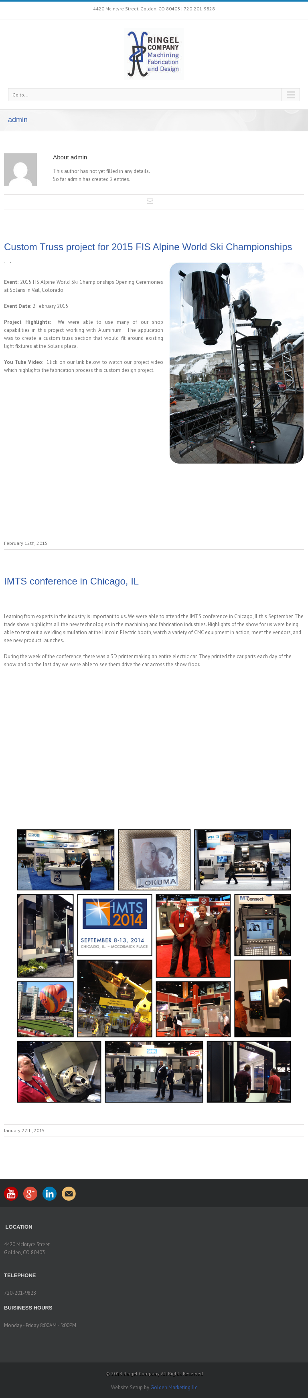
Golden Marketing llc (173, 1387)
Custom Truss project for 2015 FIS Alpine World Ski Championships (148, 246)
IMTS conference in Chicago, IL (71, 581)
